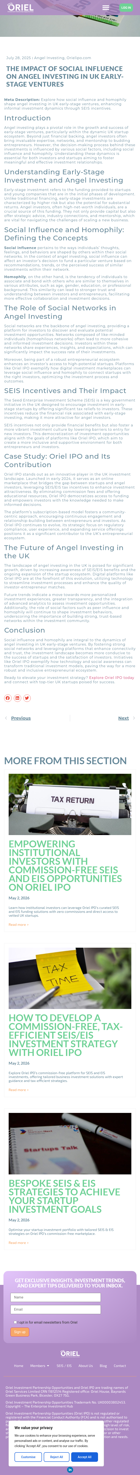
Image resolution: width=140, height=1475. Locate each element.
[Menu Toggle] (105, 7)
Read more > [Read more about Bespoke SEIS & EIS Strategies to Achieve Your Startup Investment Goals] (19, 1242)
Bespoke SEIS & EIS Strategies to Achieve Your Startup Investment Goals (64, 1196)
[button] (7, 698)
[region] (56, 1443)
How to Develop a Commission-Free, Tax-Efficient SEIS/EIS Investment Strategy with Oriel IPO (66, 1035)
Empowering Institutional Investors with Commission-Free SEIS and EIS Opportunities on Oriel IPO (65, 865)
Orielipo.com (79, 58)
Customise (28, 1457)
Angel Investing (49, 58)
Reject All (56, 1457)
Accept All (85, 1457)
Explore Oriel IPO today (111, 678)
